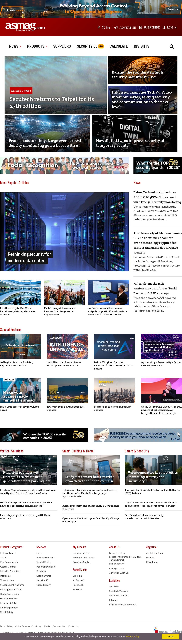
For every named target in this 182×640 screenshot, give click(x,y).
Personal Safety (8, 602)
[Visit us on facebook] (99, 27)
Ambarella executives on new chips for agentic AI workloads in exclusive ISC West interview (107, 311)
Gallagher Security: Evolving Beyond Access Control (16, 364)
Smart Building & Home (78, 451)
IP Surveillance (7, 552)
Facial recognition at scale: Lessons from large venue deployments (60, 311)
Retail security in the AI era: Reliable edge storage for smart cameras (18, 311)
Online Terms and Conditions (28, 626)
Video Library (43, 584)
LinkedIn (77, 575)
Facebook (78, 584)
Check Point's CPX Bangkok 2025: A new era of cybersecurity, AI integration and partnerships (161, 410)
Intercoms (5, 575)
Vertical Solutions (11, 451)
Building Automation (11, 589)
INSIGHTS (141, 46)
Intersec (113, 599)
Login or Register (82, 552)
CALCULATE (119, 46)
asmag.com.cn (116, 568)
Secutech (114, 586)
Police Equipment (9, 607)
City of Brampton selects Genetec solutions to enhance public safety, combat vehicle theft (151, 504)
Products (41, 571)
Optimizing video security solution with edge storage (161, 364)
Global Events (43, 575)
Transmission (7, 580)
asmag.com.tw (116, 563)
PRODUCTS (37, 46)
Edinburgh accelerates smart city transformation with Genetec (144, 517)
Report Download (45, 566)
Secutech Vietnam (118, 590)
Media (47, 626)
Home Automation (9, 593)
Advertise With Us (118, 572)
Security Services (9, 598)
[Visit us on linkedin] (108, 27)
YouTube (77, 589)
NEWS (15, 46)
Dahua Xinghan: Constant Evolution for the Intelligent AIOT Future (114, 365)
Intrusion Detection (10, 571)
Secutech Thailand (118, 595)
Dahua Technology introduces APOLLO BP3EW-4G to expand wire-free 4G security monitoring (157, 197)
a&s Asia (150, 557)
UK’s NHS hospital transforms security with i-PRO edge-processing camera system (26, 504)
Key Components (9, 562)
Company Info (59, 626)
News (39, 552)
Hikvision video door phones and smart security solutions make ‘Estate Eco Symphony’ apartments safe (90, 493)
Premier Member (82, 562)
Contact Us (73, 626)
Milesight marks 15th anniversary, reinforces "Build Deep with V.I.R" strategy (155, 288)
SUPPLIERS (62, 46)
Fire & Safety (6, 612)
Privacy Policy (6, 626)
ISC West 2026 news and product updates (65, 408)
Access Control (8, 566)
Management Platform (12, 584)
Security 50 (42, 580)
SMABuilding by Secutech (122, 604)
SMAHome (151, 562)
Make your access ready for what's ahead (19, 408)
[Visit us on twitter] (103, 27)
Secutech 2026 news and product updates (112, 408)
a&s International (154, 552)
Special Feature (10, 329)
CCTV (3, 557)
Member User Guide (83, 557)
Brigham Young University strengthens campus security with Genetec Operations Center (28, 491)
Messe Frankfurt (118, 552)
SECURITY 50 (87, 46)
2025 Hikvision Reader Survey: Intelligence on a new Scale (64, 364)
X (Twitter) (78, 580)
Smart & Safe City (137, 451)
